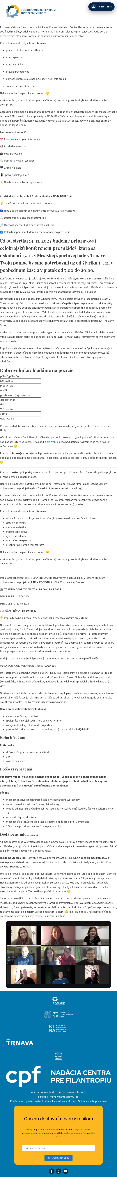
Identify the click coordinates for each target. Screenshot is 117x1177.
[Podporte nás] (101, 6)
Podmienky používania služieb (59, 1101)
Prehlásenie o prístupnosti (25, 1101)
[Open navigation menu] (106, 11)
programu (52, 442)
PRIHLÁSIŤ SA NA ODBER (58, 1157)
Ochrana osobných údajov (92, 1101)
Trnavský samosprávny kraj (63, 1096)
